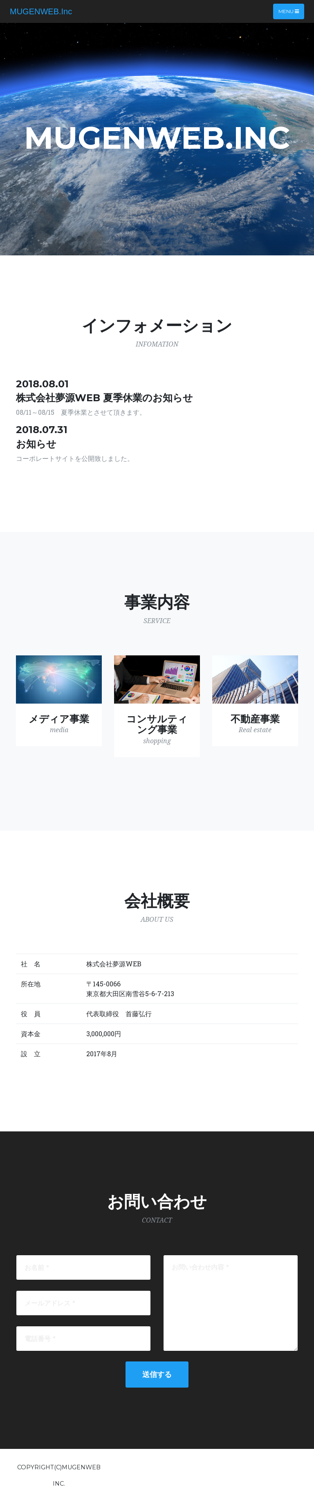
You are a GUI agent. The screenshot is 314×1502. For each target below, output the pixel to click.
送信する (157, 1374)
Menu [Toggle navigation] (288, 11)
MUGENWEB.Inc (41, 11)
